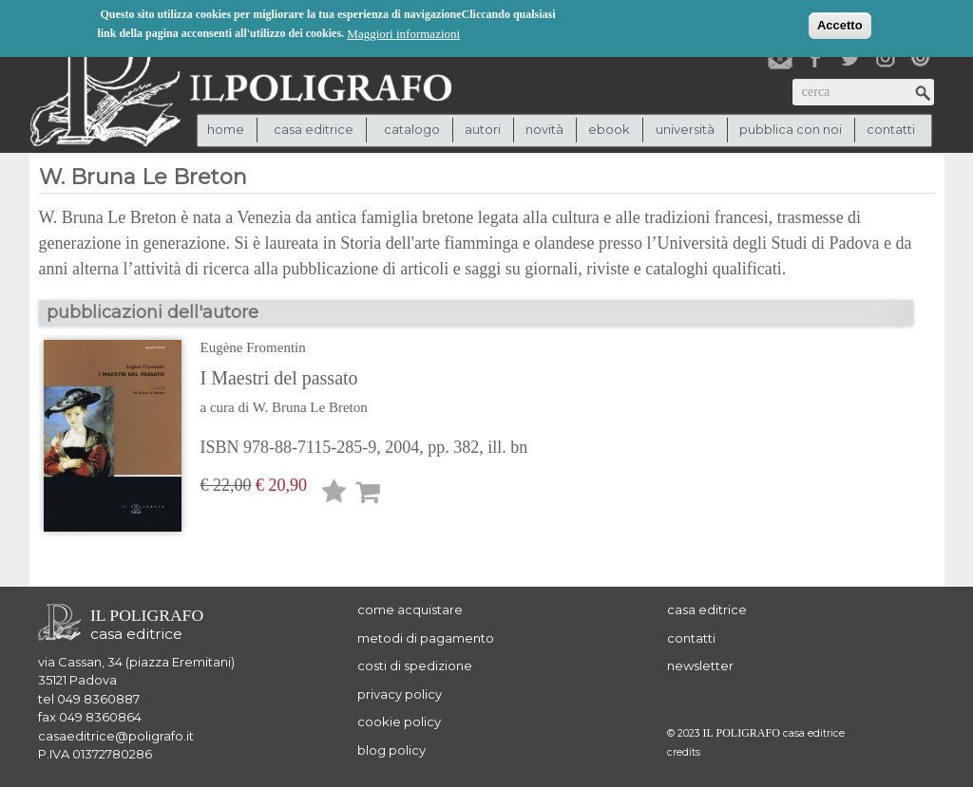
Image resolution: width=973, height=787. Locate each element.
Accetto (840, 24)
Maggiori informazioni (403, 33)
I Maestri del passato (279, 377)
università (685, 129)
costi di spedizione (414, 665)
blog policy (391, 750)
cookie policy (399, 721)
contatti (891, 129)
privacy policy (399, 694)
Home (225, 129)
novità (544, 129)
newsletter (700, 665)
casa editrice (707, 609)
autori (483, 129)
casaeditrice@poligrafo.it (116, 735)
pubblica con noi (790, 129)
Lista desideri (334, 494)
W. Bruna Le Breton (310, 407)
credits (683, 752)
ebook (609, 129)
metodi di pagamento (425, 638)
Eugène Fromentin (253, 347)
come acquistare (410, 609)
